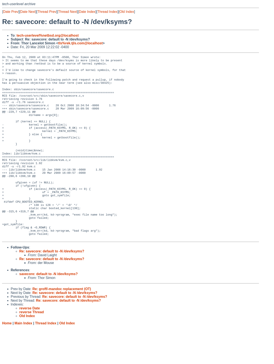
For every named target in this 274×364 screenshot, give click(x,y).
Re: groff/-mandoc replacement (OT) (61, 325)
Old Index (126, 11)
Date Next (27, 11)
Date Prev (10, 11)
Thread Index (107, 11)
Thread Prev (46, 11)
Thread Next (67, 11)
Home (7, 360)
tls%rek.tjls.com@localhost (80, 43)
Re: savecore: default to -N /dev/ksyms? (51, 288)
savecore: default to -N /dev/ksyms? (48, 310)
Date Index (87, 11)
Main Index (23, 360)
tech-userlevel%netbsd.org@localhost (47, 35)
